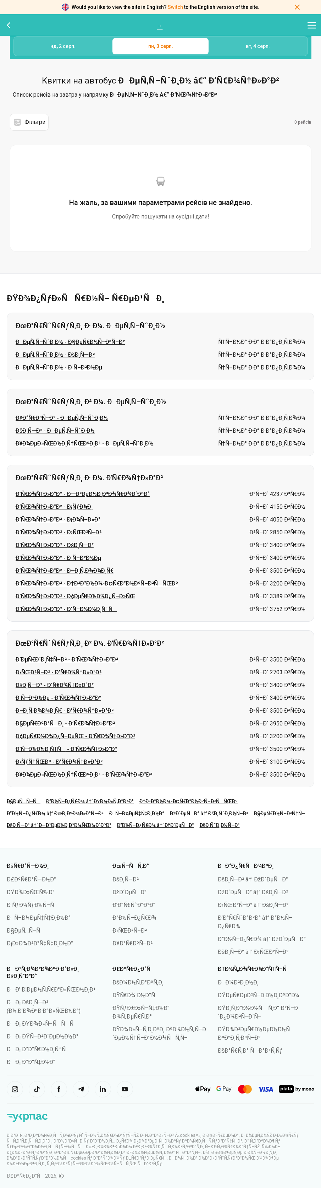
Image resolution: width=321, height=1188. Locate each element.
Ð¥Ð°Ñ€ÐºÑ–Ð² (132, 943)
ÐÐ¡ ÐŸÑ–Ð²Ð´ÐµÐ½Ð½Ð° (42, 1036)
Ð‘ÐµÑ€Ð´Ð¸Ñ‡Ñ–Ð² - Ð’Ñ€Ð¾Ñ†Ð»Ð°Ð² (67, 659)
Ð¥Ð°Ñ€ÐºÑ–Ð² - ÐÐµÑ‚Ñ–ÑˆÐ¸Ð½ (62, 418)
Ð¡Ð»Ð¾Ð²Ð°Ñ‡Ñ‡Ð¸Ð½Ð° (40, 943)
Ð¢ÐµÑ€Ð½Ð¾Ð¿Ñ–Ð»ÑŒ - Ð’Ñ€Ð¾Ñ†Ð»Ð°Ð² (75, 736)
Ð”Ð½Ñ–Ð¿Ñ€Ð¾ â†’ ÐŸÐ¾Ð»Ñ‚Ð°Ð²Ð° (90, 801)
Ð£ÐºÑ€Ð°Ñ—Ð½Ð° (31, 879)
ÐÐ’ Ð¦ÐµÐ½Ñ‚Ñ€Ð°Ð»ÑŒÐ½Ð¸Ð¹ (51, 989)
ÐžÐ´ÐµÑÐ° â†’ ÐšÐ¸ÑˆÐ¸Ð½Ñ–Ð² (209, 813)
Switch (175, 7)
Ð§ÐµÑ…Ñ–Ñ (23, 801)
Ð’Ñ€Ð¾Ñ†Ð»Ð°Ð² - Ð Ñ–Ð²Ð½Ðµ (58, 558)
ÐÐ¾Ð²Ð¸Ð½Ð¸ (238, 982)
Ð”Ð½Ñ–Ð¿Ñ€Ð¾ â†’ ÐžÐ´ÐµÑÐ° (155, 825)
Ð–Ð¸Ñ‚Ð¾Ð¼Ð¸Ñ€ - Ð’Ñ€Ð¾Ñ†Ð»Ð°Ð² (65, 710)
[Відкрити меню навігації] (311, 25)
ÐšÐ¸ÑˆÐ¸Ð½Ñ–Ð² (220, 825)
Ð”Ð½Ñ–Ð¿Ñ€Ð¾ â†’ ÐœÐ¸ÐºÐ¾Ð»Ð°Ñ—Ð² (55, 813)
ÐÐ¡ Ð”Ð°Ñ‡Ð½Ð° (31, 1062)
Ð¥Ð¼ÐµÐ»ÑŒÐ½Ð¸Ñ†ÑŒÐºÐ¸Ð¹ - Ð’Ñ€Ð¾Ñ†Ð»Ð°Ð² (84, 774)
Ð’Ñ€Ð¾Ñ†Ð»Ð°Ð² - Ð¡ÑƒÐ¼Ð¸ (54, 506)
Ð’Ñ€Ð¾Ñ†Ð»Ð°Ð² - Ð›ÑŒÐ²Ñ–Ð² (58, 532)
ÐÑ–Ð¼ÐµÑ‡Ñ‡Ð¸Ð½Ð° (137, 813)
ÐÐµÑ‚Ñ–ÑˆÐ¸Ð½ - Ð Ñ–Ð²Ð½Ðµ (59, 367)
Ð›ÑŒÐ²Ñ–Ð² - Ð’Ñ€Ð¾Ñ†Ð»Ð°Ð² (58, 672)
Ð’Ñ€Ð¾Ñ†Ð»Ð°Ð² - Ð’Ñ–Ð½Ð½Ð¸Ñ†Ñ (66, 609)
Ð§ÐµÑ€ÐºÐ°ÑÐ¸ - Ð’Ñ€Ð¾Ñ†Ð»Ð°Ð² (65, 723)
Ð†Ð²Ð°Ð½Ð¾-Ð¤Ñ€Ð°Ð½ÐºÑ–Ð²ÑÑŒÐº (188, 801)
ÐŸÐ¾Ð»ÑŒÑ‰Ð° (31, 892)
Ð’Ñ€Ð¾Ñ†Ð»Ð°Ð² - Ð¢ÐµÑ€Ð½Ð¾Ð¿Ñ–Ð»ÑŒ (75, 596)
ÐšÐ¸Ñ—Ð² (125, 879)
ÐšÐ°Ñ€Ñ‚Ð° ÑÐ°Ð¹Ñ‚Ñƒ (250, 1050)
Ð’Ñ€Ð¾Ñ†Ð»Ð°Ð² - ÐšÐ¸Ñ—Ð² (55, 545)
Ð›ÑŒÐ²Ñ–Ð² (129, 930)
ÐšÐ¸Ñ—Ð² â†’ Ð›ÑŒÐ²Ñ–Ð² (253, 952)
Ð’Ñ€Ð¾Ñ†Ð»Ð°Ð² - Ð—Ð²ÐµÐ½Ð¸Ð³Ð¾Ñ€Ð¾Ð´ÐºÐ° (83, 494)
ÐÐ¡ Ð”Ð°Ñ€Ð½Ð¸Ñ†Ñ (38, 1049)
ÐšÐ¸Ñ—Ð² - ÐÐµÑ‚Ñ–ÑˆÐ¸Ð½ (55, 430)
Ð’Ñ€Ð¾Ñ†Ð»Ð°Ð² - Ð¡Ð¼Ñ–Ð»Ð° (58, 519)
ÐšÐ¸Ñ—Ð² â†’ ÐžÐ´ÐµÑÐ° (253, 879)
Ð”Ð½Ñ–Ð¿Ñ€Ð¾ (134, 917)
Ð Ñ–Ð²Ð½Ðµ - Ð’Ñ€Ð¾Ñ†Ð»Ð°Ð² (58, 698)
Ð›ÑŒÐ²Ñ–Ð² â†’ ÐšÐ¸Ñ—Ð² (253, 905)
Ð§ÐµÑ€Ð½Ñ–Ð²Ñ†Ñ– (279, 813)
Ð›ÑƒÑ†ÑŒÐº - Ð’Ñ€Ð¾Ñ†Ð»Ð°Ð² (59, 761)
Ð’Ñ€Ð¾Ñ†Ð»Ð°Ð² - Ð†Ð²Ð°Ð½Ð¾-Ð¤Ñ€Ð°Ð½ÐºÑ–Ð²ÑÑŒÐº (97, 583)
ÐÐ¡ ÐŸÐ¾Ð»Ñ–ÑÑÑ (42, 1023)
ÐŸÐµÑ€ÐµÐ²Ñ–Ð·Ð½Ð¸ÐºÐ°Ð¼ (258, 995)
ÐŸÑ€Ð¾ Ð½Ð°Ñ (136, 995)
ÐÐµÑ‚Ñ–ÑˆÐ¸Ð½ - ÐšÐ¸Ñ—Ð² (55, 354)
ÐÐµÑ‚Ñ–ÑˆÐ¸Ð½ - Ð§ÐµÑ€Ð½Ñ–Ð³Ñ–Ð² (70, 342)
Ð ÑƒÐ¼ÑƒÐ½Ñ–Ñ (33, 905)
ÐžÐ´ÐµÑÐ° (129, 892)
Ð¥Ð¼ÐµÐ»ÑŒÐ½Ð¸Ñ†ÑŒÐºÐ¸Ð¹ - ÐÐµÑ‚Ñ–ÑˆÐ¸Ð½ (84, 443)
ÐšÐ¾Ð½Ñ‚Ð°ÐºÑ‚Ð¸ (138, 982)
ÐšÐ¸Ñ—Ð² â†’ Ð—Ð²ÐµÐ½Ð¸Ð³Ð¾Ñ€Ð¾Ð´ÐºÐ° (59, 825)
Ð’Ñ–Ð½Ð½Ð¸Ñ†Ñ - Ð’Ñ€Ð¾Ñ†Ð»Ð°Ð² (66, 749)
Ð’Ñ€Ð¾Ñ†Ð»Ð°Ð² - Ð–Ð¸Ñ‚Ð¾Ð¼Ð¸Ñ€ (65, 570)
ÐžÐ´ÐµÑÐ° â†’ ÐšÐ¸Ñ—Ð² (253, 892)
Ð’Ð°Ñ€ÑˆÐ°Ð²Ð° (133, 905)
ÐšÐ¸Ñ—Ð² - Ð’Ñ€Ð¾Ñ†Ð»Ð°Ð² (55, 685)
